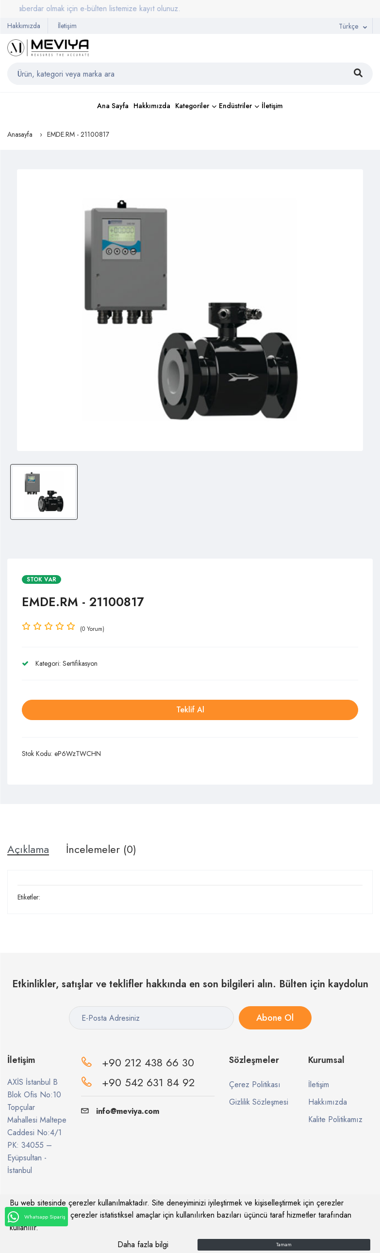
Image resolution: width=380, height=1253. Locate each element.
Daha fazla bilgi (142, 1244)
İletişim (67, 26)
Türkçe (348, 26)
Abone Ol (275, 1018)
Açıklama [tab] (28, 849)
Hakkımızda (23, 26)
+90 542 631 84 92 (148, 1082)
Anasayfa (20, 134)
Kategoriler (192, 106)
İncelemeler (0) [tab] (101, 849)
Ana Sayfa (113, 106)
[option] (190, 310)
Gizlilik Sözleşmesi (258, 1102)
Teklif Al (190, 709)
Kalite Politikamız (335, 1119)
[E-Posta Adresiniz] (151, 1017)
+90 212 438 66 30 (148, 1062)
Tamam (284, 1244)
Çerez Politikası (255, 1084)
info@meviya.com (120, 1111)
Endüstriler (235, 106)
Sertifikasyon (80, 663)
